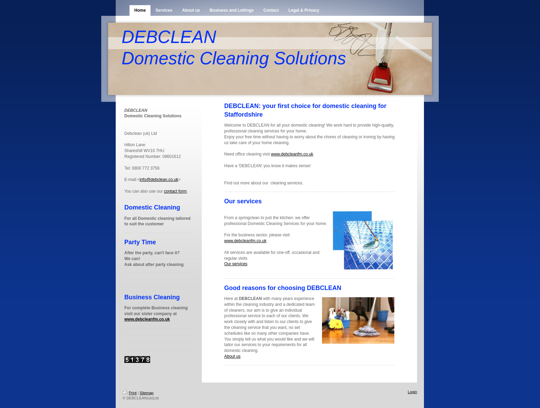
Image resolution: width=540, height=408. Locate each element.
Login (412, 392)
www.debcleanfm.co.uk (147, 319)
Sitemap (147, 393)
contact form (175, 191)
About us (232, 356)
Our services (235, 263)
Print (130, 393)
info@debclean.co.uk (158, 179)
